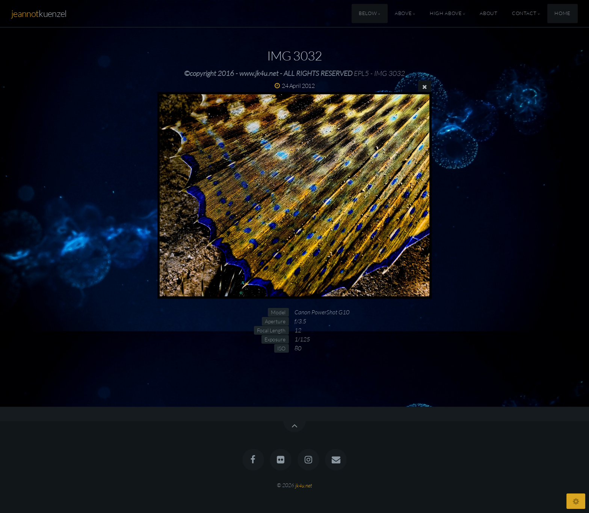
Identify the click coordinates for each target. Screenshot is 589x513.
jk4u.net (303, 485)
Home (562, 14)
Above (403, 14)
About (488, 14)
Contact (524, 14)
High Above (446, 14)
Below (368, 14)
